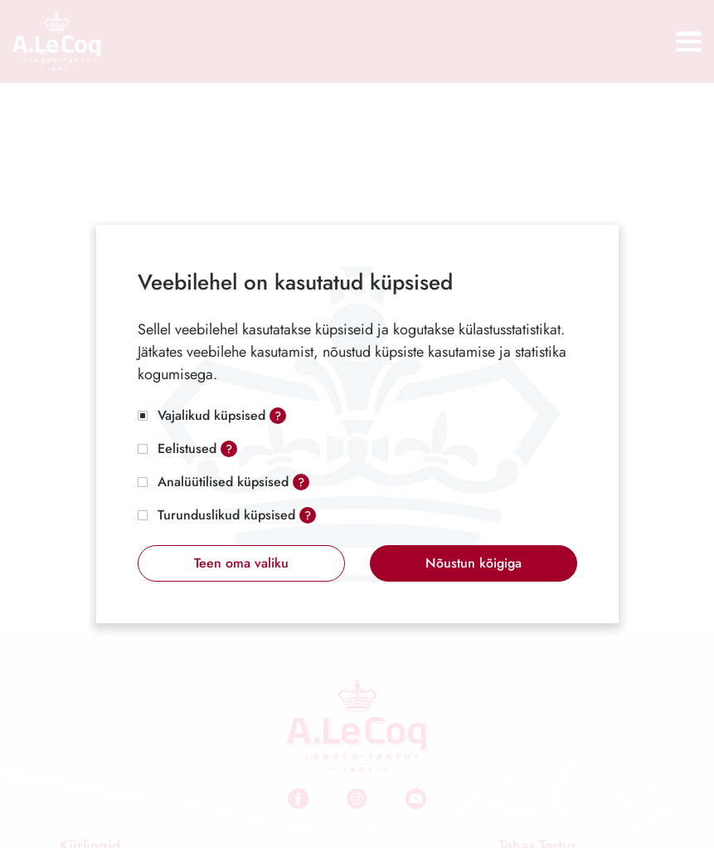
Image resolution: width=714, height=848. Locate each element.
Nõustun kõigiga (473, 563)
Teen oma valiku (241, 563)
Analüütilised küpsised (223, 481)
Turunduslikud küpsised (226, 514)
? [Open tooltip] (277, 415)
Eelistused (187, 448)
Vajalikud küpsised (211, 415)
